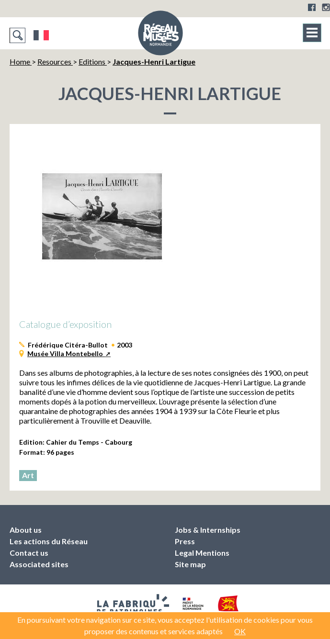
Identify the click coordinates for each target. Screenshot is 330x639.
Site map (190, 564)
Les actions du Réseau (49, 541)
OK (240, 631)
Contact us (29, 552)
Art (28, 475)
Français (41, 35)
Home (21, 61)
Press (185, 541)
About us (26, 529)
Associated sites (39, 564)
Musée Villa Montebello (65, 353)
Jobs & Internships (207, 529)
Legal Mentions (202, 552)
